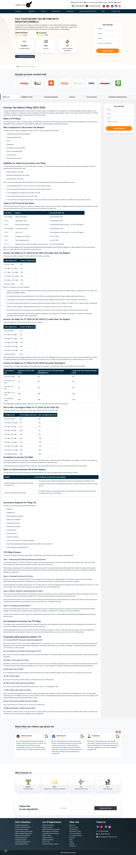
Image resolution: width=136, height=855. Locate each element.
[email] (107, 33)
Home (18, 66)
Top (5, 850)
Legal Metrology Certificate (50, 833)
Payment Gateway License (50, 844)
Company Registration (22, 825)
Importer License (47, 827)
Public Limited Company (22, 835)
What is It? (6, 97)
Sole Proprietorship (21, 837)
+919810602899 (78, 6)
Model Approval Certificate (50, 831)
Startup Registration (21, 844)
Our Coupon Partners (75, 835)
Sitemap (71, 844)
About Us (72, 825)
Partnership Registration (22, 842)
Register (117, 2)
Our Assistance (92, 97)
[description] (107, 44)
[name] (107, 28)
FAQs (71, 840)
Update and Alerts (77, 2)
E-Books (71, 837)
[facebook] (104, 6)
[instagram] (116, 6)
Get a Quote (103, 2)
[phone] (107, 38)
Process (72, 97)
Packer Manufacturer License (51, 829)
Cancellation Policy (75, 831)
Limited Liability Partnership (23, 831)
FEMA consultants (47, 840)
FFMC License (46, 835)
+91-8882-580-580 (93, 6)
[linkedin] (112, 6)
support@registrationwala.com (107, 837)
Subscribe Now (105, 808)
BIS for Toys (46, 842)
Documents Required (51, 97)
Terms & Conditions (75, 833)
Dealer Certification (48, 825)
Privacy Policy (73, 827)
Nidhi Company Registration (23, 833)
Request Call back (107, 51)
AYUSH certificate (47, 837)
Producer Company (21, 840)
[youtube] (107, 6)
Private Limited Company (23, 827)
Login (111, 2)
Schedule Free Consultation (24, 56)
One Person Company (21, 829)
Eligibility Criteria (27, 97)
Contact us (72, 846)
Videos (71, 842)
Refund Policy (73, 829)
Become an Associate (91, 2)
